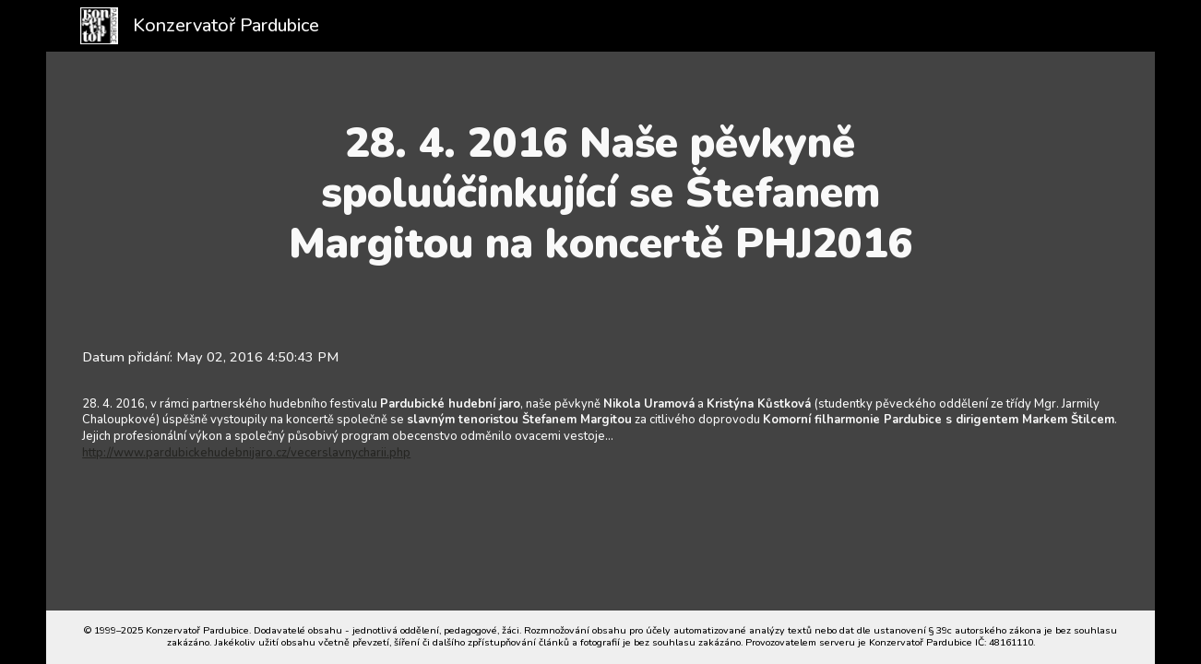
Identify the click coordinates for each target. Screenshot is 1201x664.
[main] (601, 193)
